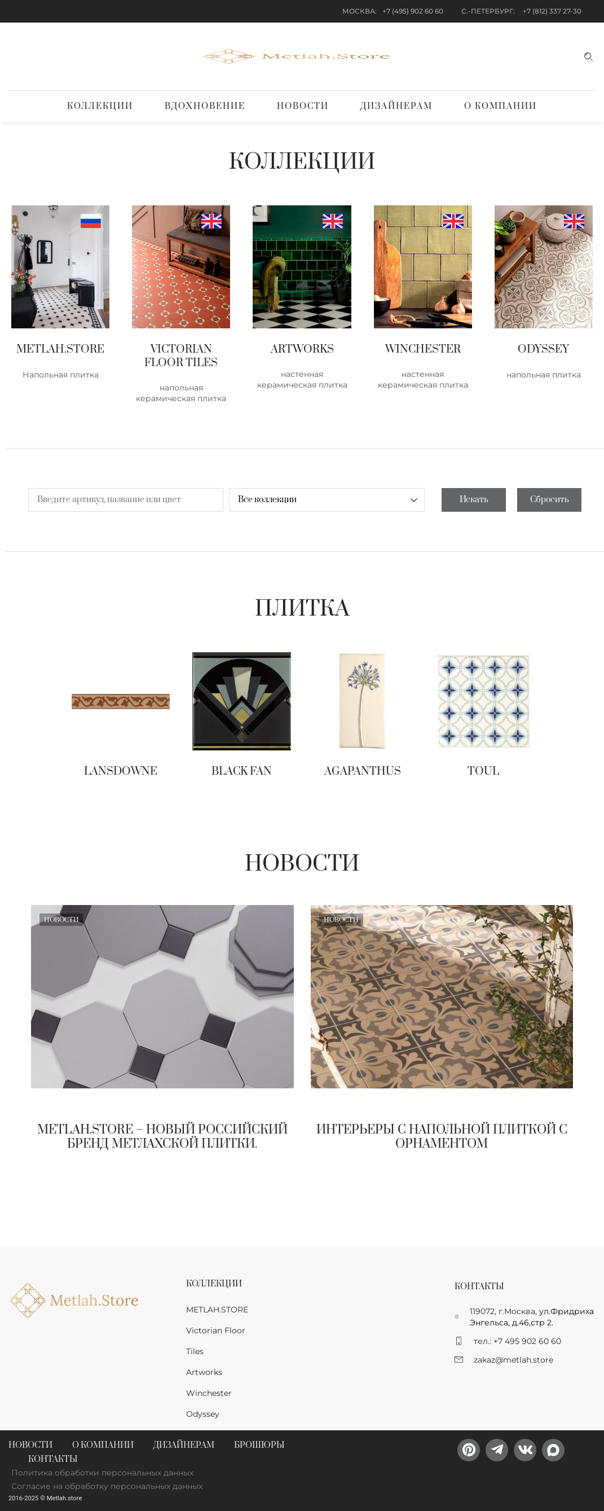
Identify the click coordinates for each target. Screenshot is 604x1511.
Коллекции (100, 106)
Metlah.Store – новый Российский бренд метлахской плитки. (162, 1137)
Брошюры (259, 1445)
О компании (500, 106)
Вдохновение (205, 106)
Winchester (209, 1393)
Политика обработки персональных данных (102, 1473)
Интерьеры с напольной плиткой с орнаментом (441, 1137)
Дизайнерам (396, 106)
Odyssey (202, 1414)
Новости (303, 106)
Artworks (204, 1372)
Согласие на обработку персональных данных (106, 1486)
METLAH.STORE (217, 1309)
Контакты (52, 1459)
